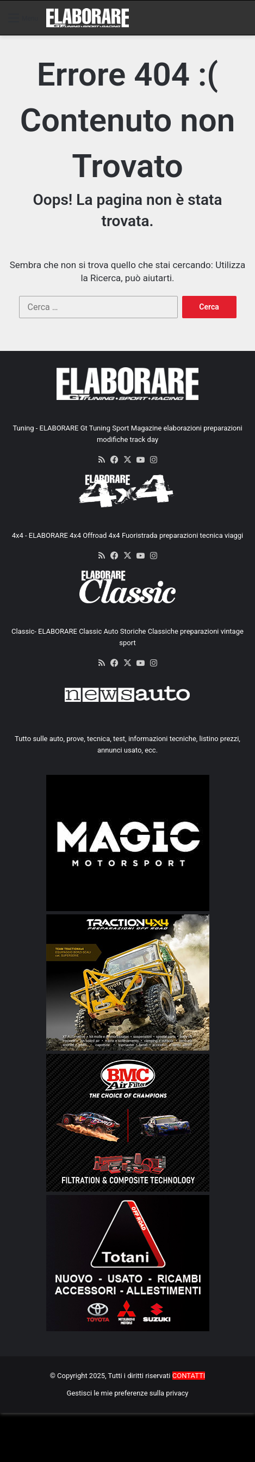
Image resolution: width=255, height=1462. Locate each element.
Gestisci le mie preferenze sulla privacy (128, 1393)
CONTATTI (189, 1376)
